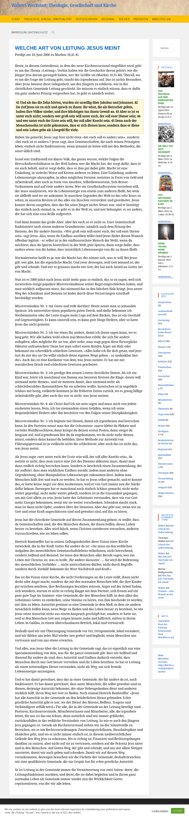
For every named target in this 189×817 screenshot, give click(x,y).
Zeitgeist (162, 487)
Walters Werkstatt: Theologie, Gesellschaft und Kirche (63, 5)
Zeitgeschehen (166, 493)
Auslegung (164, 320)
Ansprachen (164, 302)
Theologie (163, 472)
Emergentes (164, 352)
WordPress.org (166, 637)
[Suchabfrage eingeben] (166, 48)
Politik (161, 419)
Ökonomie (163, 408)
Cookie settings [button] (160, 810)
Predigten (163, 431)
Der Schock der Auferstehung (166, 529)
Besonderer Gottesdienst (165, 330)
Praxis (161, 425)
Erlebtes (162, 361)
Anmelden (164, 620)
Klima (161, 394)
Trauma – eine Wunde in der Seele (166, 594)
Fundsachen (164, 367)
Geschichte (164, 376)
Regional (163, 449)
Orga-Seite (163, 414)
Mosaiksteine (165, 399)
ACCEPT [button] (177, 810)
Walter (161, 525)
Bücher (162, 347)
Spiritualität (164, 454)
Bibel (161, 341)
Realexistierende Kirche (166, 442)
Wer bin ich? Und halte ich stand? (165, 560)
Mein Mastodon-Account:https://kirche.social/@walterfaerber (166, 663)
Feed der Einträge (163, 626)
